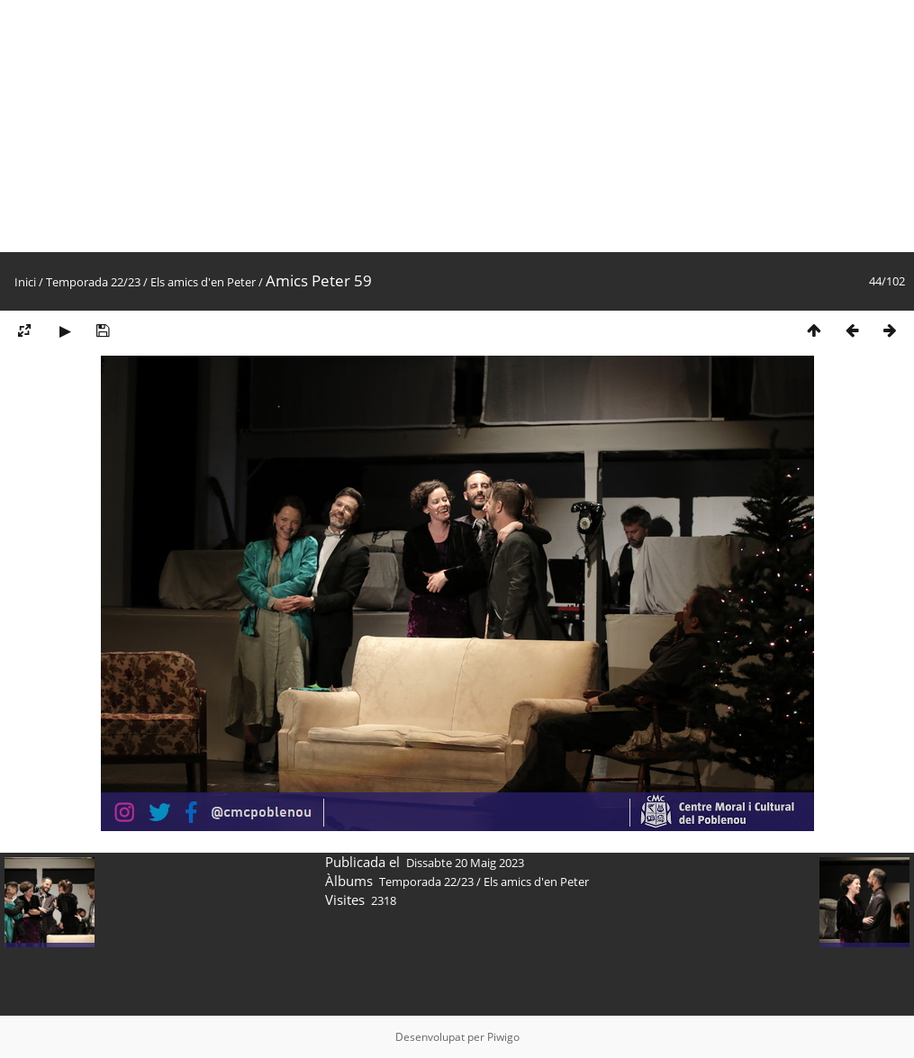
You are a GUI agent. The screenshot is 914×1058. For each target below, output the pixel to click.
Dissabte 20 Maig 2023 (465, 863)
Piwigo (503, 1036)
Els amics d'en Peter (203, 282)
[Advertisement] (457, 126)
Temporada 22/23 (93, 282)
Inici (25, 282)
